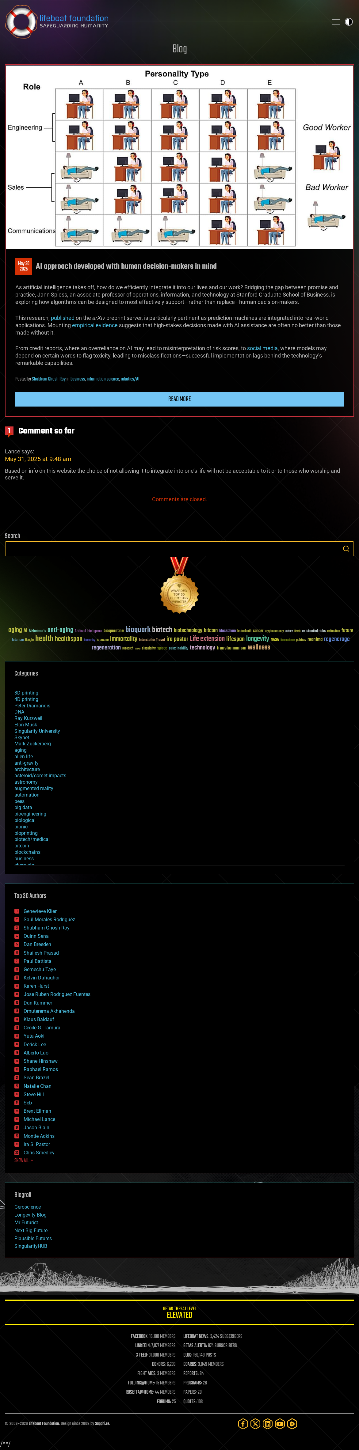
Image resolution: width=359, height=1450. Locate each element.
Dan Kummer (38, 1003)
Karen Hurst (36, 986)
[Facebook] (243, 1423)
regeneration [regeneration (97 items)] (106, 647)
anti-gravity (26, 763)
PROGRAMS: (192, 1383)
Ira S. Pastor (37, 1144)
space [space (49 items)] (162, 648)
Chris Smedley (39, 1153)
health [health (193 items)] (44, 638)
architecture (27, 769)
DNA (19, 712)
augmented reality (33, 788)
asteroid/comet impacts (40, 775)
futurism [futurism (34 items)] (18, 640)
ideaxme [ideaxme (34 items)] (103, 640)
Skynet (21, 737)
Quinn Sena (36, 936)
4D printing (26, 699)
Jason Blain (36, 1127)
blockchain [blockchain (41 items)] (227, 631)
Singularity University (37, 731)
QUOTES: (190, 1402)
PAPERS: (190, 1392)
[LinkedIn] (268, 1423)
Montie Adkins (39, 1136)
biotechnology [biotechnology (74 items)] (188, 630)
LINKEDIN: (143, 1346)
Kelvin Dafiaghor (42, 978)
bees (19, 801)
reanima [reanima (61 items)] (315, 639)
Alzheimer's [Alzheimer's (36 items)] (37, 631)
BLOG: (187, 1355)
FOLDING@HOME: (141, 1383)
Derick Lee (35, 1044)
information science (103, 379)
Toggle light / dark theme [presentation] (349, 22)
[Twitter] (255, 1423)
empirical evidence (95, 325)
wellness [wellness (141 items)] (259, 648)
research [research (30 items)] (127, 649)
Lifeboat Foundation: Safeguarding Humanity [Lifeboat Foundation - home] (164, 22)
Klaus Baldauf (39, 1019)
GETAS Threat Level (179, 1313)
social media (262, 348)
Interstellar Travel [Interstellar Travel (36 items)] (152, 640)
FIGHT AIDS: (146, 1374)
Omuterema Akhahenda (49, 1011)
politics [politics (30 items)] (301, 640)
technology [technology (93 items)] (202, 648)
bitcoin (21, 846)
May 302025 (23, 266)
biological (25, 820)
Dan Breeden (37, 944)
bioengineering (30, 814)
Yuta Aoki (34, 1036)
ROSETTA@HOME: (140, 1392)
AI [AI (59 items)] (25, 631)
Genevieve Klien (41, 911)
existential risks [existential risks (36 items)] (314, 631)
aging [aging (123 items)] (15, 630)
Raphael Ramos (41, 1069)
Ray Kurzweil (28, 718)
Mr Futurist (26, 1222)
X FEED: (142, 1355)
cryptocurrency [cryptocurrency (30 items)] (274, 631)
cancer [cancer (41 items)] (258, 631)
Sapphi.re (102, 1423)
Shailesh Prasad (41, 953)
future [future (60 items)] (347, 631)
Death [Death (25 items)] (297, 631)
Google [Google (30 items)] (29, 640)
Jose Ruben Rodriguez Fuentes (57, 994)
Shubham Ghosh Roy (49, 379)
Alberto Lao (36, 1053)
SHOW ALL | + (23, 1161)
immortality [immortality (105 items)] (123, 639)
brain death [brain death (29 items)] (244, 631)
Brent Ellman (37, 1111)
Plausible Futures (33, 1238)
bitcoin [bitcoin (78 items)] (211, 630)
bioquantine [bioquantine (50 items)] (114, 630)
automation (27, 795)
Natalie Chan (38, 1086)
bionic (21, 827)
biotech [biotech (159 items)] (162, 630)
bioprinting (26, 833)
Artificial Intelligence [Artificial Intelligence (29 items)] (88, 631)
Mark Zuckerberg (32, 744)
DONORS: (159, 1365)
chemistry (25, 865)
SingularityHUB (30, 1246)
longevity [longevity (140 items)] (257, 639)
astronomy (26, 782)
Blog (179, 49)
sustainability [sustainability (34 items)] (178, 649)
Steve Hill (34, 1094)
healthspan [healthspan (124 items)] (68, 639)
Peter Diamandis (32, 706)
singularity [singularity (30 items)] (149, 649)
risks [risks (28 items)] (137, 648)
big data (23, 807)
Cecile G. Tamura (42, 1028)
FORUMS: (164, 1402)
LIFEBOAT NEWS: (196, 1337)
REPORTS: (191, 1374)
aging (20, 750)
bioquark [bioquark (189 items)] (138, 630)
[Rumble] (292, 1423)
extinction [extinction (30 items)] (333, 631)
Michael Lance (39, 1119)
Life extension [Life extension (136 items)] (207, 639)
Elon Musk (25, 725)
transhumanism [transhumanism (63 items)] (231, 648)
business (78, 379)
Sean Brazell (37, 1078)
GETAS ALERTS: (195, 1346)
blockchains (27, 852)
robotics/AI (130, 379)
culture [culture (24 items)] (289, 631)
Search (346, 548)
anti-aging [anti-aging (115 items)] (60, 630)
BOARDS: (190, 1365)
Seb (28, 1103)
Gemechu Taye (40, 969)
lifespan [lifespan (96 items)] (235, 639)
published (62, 318)
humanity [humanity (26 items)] (89, 640)
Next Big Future (31, 1230)
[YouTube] (280, 1423)
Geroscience (27, 1207)
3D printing (26, 693)
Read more (179, 399)
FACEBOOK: (139, 1337)
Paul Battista (38, 961)
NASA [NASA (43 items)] (275, 640)
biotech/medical (32, 839)
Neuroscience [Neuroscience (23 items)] (288, 640)
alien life (23, 756)
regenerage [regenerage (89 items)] (337, 639)
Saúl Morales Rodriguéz (49, 919)
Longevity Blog (30, 1215)
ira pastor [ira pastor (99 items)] (177, 639)
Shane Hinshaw (41, 1061)
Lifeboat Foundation (44, 1423)
